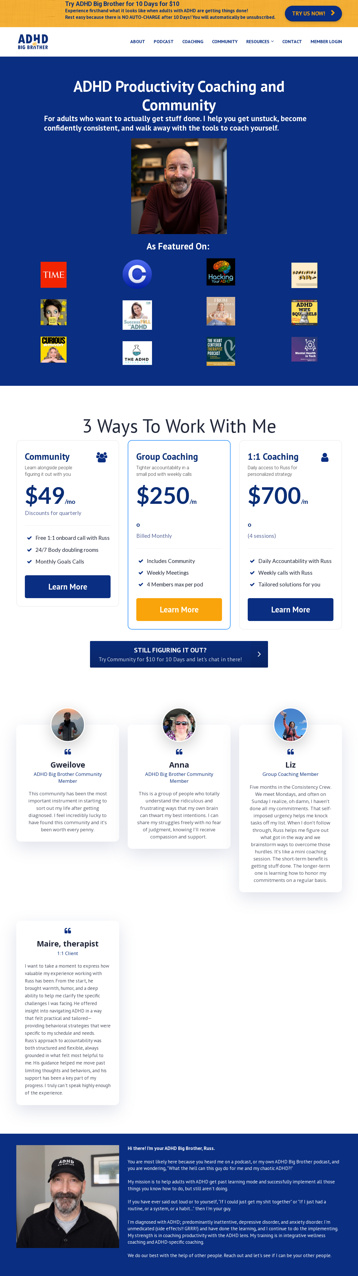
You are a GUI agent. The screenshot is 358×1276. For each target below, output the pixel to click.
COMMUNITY (225, 41)
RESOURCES (257, 41)
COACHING (192, 41)
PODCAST (164, 41)
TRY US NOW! (313, 13)
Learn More (67, 586)
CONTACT (292, 41)
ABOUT (137, 41)
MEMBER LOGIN (326, 41)
